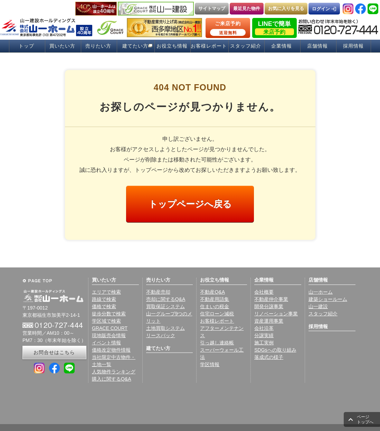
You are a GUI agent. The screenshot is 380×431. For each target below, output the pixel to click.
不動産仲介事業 (271, 299)
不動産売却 (158, 292)
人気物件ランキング (113, 371)
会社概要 (264, 292)
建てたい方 (135, 46)
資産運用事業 (268, 321)
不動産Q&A (212, 292)
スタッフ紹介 (245, 46)
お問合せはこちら (54, 352)
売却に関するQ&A (166, 299)
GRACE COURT (109, 328)
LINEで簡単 (274, 27)
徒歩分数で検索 (109, 313)
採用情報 (353, 46)
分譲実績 (264, 335)
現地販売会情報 (109, 335)
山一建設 (318, 306)
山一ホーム (320, 292)
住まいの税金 (214, 306)
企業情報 (281, 46)
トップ (26, 46)
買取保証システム (165, 306)
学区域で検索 (106, 321)
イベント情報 (106, 342)
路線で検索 (104, 299)
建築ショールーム (327, 299)
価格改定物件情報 (111, 350)
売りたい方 (98, 46)
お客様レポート (209, 46)
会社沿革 (264, 328)
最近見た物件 (246, 8)
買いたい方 (62, 46)
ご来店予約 (228, 28)
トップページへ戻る (190, 204)
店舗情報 (317, 46)
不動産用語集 (214, 299)
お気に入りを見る (286, 8)
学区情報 (209, 364)
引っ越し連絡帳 (217, 342)
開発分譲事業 (268, 306)
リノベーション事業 (276, 313)
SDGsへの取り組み (275, 350)
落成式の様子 (268, 357)
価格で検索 (104, 306)
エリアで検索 (106, 292)
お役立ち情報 (172, 46)
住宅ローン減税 (217, 313)
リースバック (160, 335)
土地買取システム (165, 328)
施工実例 (264, 342)
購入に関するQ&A (111, 379)
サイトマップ (211, 8)
